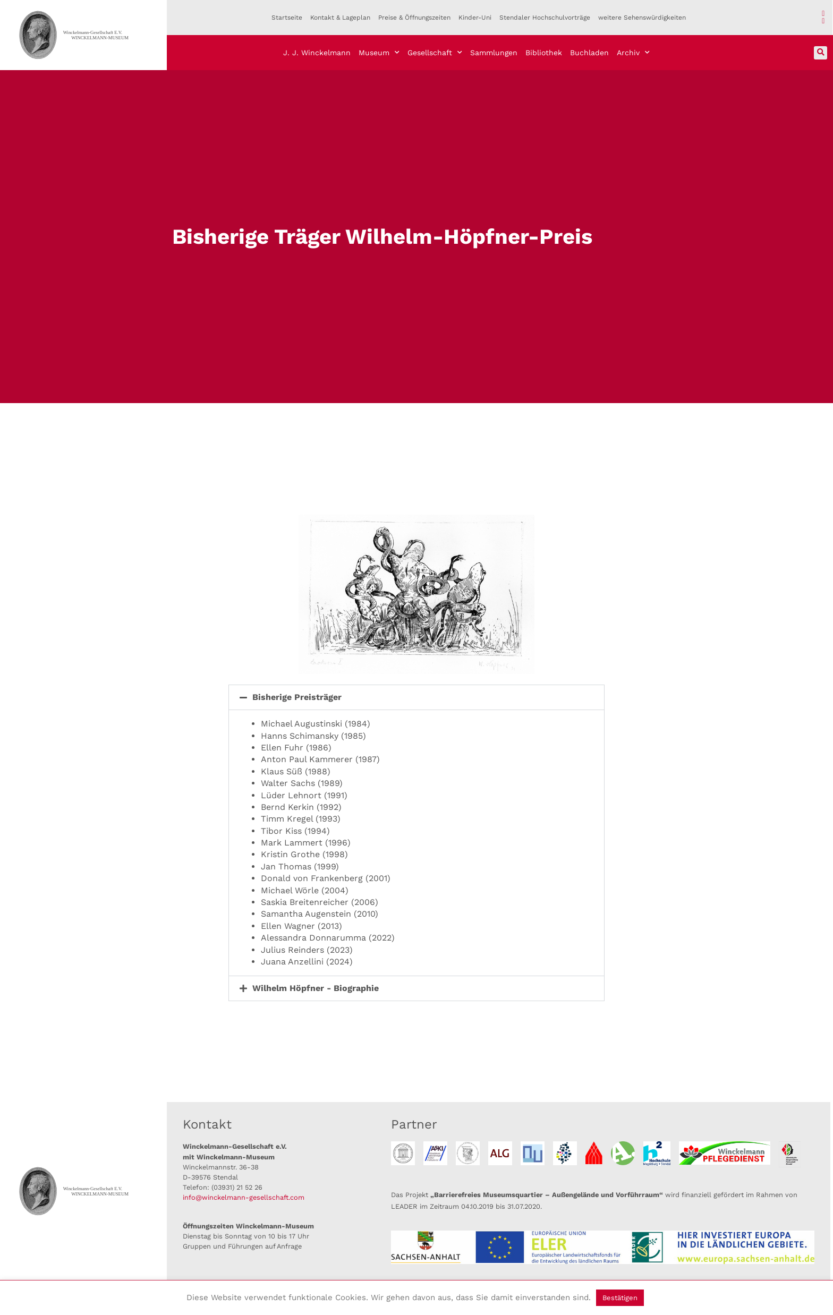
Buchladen (589, 52)
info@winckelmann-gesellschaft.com (243, 1197)
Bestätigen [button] (620, 1298)
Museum (379, 53)
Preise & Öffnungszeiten (414, 17)
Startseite (286, 17)
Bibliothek (543, 52)
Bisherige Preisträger (297, 697)
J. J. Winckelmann (317, 52)
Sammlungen (493, 52)
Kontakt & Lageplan (340, 17)
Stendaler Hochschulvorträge (544, 17)
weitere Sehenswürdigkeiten (642, 17)
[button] (820, 52)
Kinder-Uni (474, 17)
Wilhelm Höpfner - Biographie (315, 988)
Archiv (633, 53)
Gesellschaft (434, 53)
